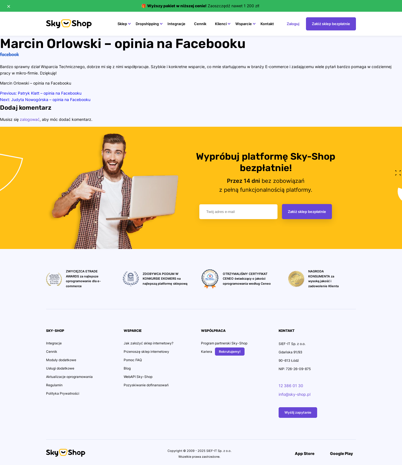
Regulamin (54, 385)
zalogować (30, 119)
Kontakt (267, 23)
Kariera (206, 351)
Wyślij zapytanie (297, 412)
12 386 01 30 (291, 385)
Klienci (221, 23)
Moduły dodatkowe (61, 360)
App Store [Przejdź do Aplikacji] (301, 453)
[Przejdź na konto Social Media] (95, 454)
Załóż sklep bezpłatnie (307, 211)
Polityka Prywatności (62, 393)
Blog (127, 368)
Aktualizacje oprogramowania (69, 377)
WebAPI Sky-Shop (138, 377)
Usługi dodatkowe (60, 368)
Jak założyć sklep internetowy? (148, 343)
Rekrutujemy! (230, 351)
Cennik (200, 23)
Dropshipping (147, 23)
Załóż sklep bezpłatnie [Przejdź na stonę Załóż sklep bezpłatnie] (331, 23)
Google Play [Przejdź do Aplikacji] (338, 453)
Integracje (176, 23)
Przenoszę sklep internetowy (146, 351)
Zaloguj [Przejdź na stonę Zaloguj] (293, 23)
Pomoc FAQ (133, 360)
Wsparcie (243, 23)
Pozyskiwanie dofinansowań (146, 385)
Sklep (122, 23)
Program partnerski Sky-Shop (224, 343)
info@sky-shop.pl (294, 394)
